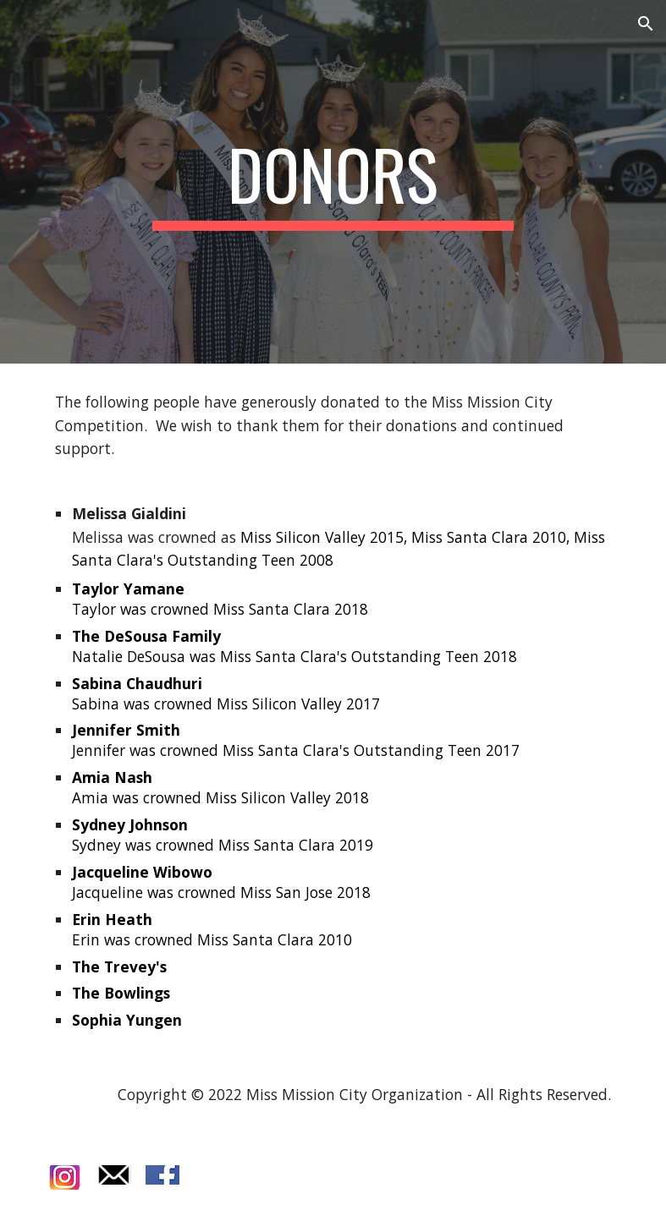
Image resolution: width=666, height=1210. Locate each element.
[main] (333, 182)
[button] (645, 23)
